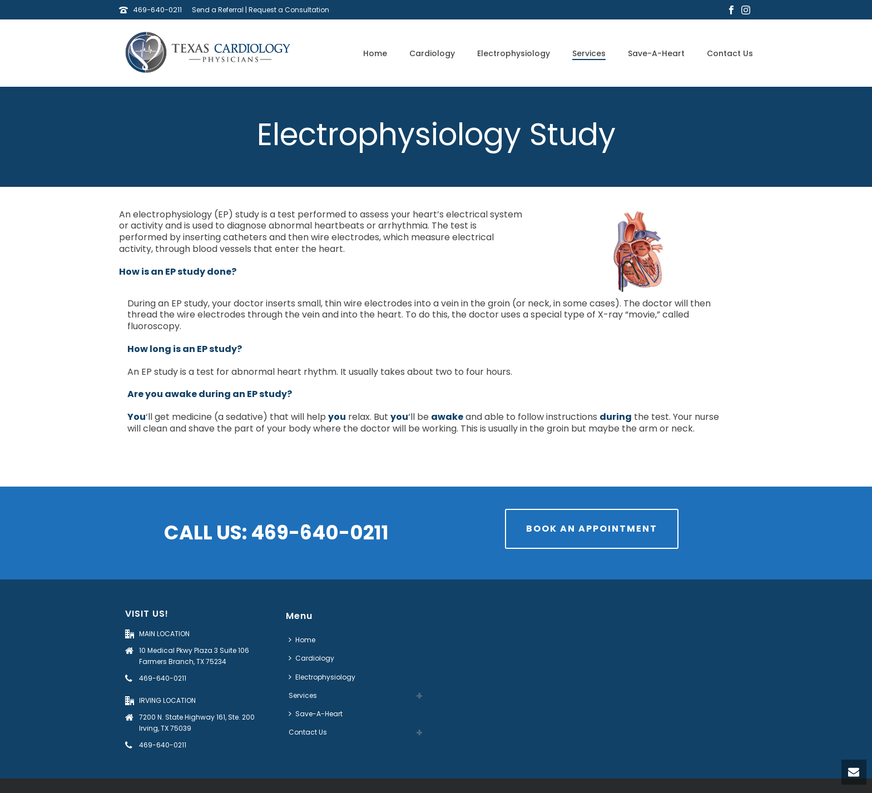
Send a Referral (218, 9)
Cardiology (432, 53)
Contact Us (730, 53)
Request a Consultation (289, 9)
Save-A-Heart (656, 53)
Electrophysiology (513, 53)
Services (589, 53)
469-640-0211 (157, 9)
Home (375, 53)
